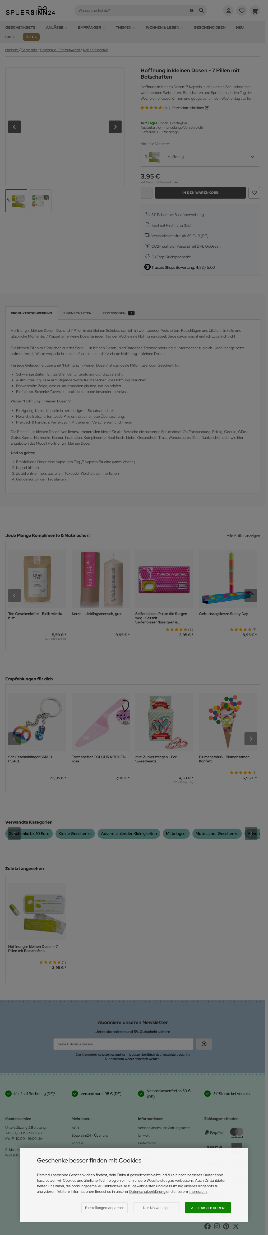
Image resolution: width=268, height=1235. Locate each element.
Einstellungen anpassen (104, 1208)
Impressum (198, 1191)
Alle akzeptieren (208, 1208)
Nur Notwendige (156, 1208)
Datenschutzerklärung (147, 1191)
